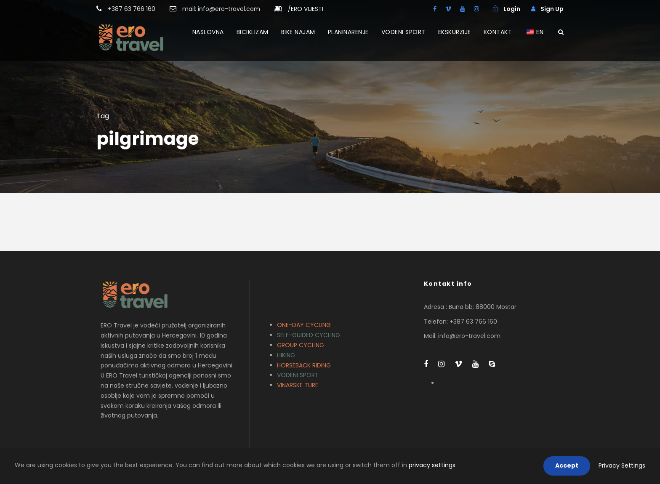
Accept (566, 465)
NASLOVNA (208, 32)
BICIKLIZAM (253, 32)
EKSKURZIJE (454, 32)
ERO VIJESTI (305, 9)
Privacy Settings (622, 465)
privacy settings (432, 465)
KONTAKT (498, 32)
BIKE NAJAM (298, 32)
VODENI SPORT (403, 32)
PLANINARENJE (348, 32)
